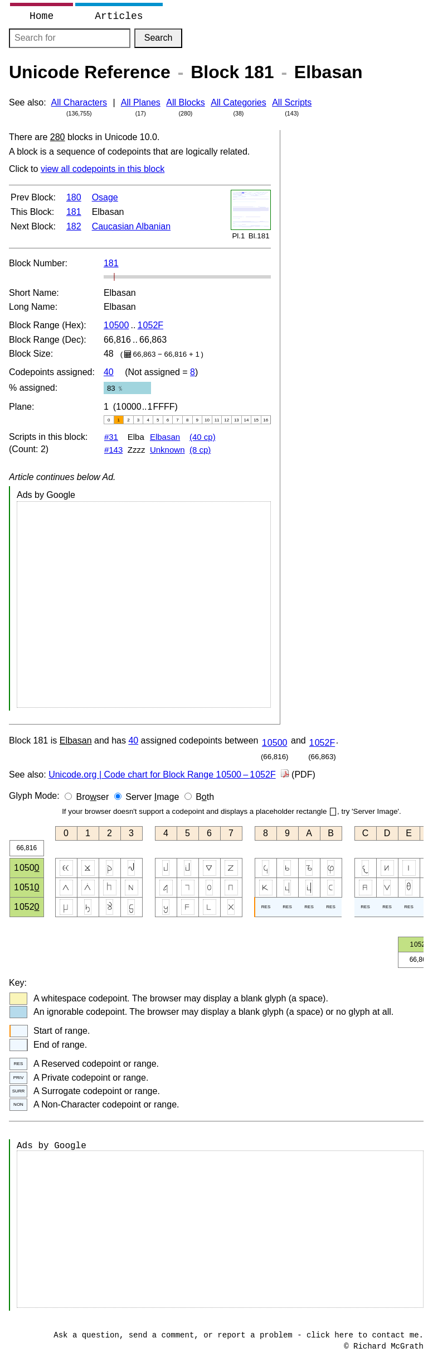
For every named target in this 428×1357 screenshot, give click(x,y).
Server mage (152, 797)
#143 (113, 449)
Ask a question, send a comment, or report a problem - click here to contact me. (239, 1335)
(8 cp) (200, 449)
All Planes (140, 102)
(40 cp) (202, 437)
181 (73, 212)
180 (73, 197)
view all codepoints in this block (102, 169)
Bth (205, 797)
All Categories (238, 102)
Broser (92, 797)
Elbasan (165, 437)
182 (73, 226)
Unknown (167, 449)
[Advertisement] (143, 604)
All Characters (79, 102)
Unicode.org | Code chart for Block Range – (162, 774)
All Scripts (292, 102)
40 (109, 372)
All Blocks (185, 102)
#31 (111, 437)
